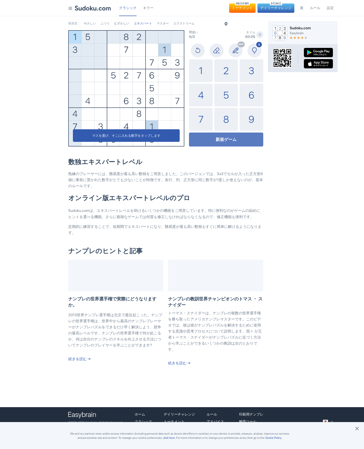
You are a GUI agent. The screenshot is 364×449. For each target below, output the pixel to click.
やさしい (90, 23)
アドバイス (215, 421)
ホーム (140, 414)
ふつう (105, 23)
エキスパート (143, 23)
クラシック (143, 421)
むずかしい (121, 23)
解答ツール (248, 421)
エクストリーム (184, 23)
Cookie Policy (273, 437)
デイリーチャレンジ (179, 414)
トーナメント (174, 421)
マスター (163, 23)
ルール (212, 414)
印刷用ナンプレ (251, 414)
